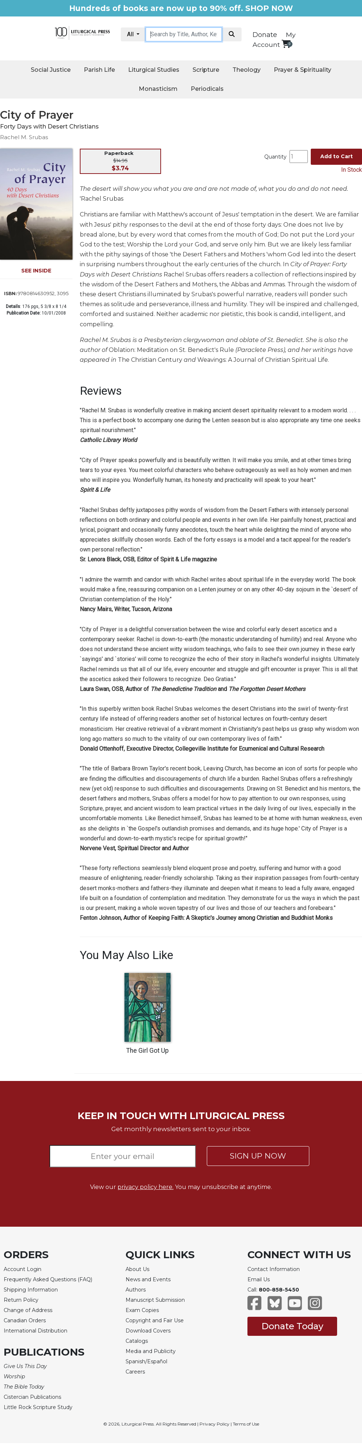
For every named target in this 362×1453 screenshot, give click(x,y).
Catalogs (137, 1341)
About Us (137, 1269)
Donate (265, 35)
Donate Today (292, 1326)
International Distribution (35, 1330)
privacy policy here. (145, 1186)
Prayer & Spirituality (302, 69)
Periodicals (207, 88)
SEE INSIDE (36, 270)
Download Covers (148, 1330)
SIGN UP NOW (258, 1155)
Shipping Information (31, 1289)
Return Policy (21, 1300)
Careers (135, 1371)
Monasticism (158, 88)
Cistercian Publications (32, 1397)
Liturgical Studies (153, 69)
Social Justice (51, 69)
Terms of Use (246, 1424)
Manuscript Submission (155, 1300)
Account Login (22, 1269)
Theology (246, 69)
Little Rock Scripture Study (38, 1407)
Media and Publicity (151, 1351)
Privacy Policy (214, 1424)
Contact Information (273, 1269)
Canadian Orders (25, 1320)
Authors (136, 1289)
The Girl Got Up (147, 1050)
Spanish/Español (146, 1361)
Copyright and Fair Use (155, 1320)
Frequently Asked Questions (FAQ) (48, 1279)
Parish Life (99, 69)
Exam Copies (142, 1310)
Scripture (206, 69)
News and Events (148, 1279)
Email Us (258, 1279)
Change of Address (28, 1310)
